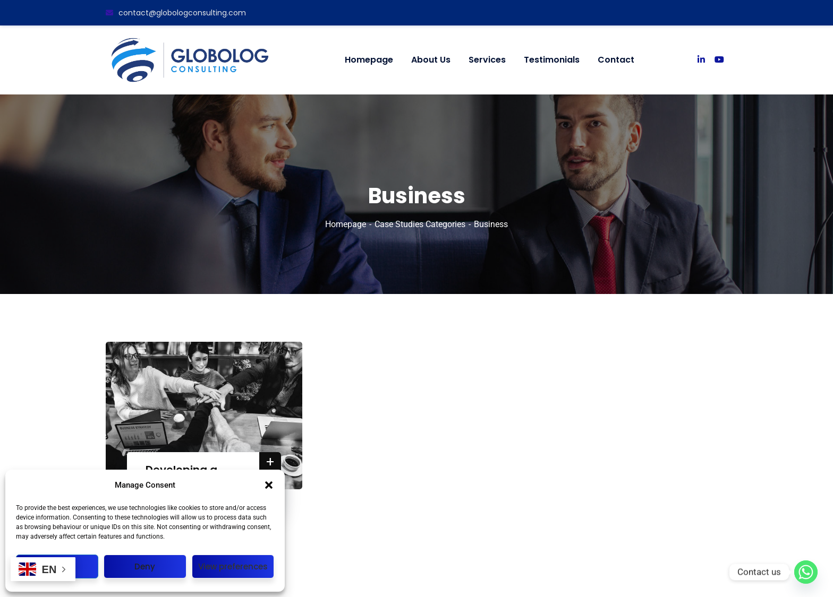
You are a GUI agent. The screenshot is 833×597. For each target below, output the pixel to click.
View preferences (233, 566)
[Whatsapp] (806, 572)
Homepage (345, 224)
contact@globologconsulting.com (176, 12)
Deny (144, 566)
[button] (269, 485)
